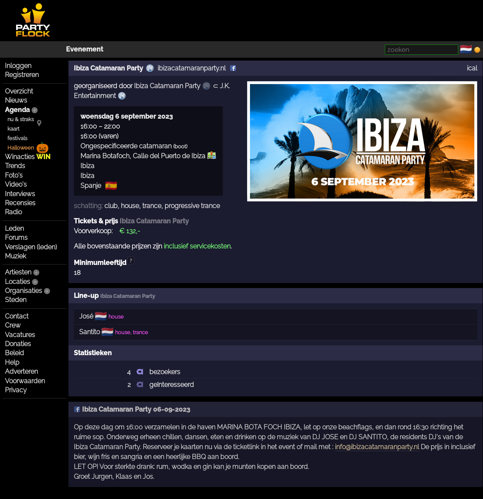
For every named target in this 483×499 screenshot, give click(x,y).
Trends (15, 166)
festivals (17, 138)
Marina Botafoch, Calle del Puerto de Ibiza (142, 156)
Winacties (27, 157)
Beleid (14, 353)
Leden (14, 228)
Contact (16, 316)
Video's (16, 184)
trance (151, 206)
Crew (13, 325)
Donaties (18, 344)
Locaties (17, 282)
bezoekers (164, 372)
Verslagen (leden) (31, 247)
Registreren (22, 75)
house (130, 206)
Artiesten (18, 272)
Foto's (14, 175)
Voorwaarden (25, 381)
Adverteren (21, 371)
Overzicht (19, 91)
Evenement (84, 49)
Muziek (15, 256)
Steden (15, 300)
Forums (16, 237)
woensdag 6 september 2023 (126, 116)
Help (12, 362)
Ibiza (87, 166)
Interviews (20, 194)
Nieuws (16, 100)
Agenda (17, 110)
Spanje (90, 186)
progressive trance (192, 206)
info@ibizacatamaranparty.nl (377, 447)
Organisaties (23, 291)
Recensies (20, 203)
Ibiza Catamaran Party (108, 68)
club (111, 206)
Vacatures (20, 335)
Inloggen (18, 66)
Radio (13, 212)
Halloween (20, 148)
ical (472, 68)
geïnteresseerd (171, 385)
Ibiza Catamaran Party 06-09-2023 (132, 409)
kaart (13, 129)
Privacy (16, 390)
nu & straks (20, 119)
